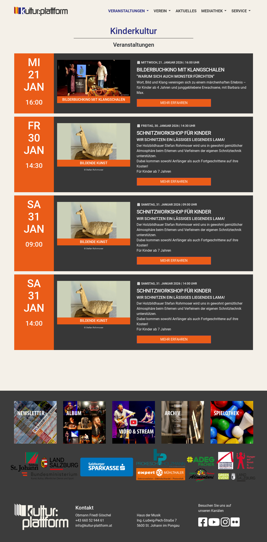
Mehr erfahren (173, 103)
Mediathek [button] (212, 11)
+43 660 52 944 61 (89, 520)
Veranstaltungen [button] (127, 11)
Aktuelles (186, 11)
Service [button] (239, 11)
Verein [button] (161, 11)
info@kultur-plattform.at (93, 525)
